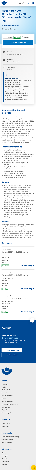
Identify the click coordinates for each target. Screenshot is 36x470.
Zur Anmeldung (26, 265)
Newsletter (5, 462)
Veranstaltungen (7, 401)
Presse (4, 399)
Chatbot (4, 410)
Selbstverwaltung (7, 396)
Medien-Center (6, 390)
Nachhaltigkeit (6, 413)
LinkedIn (4, 453)
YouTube (4, 459)
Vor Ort (4, 387)
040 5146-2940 (11, 338)
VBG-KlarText (6, 407)
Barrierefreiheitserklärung (10, 437)
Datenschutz (6, 423)
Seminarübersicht (9, 29)
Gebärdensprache (7, 440)
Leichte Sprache (7, 442)
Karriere (4, 393)
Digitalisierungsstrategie (10, 404)
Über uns (4, 384)
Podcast (4, 464)
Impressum (5, 426)
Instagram (5, 456)
